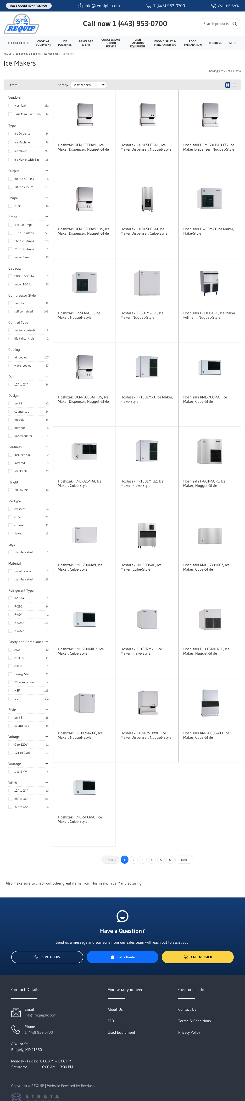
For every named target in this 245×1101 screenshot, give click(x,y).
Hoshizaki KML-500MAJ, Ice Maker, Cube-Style (80, 819)
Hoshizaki (20, 105)
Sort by (63, 85)
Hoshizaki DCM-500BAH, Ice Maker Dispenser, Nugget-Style (146, 147)
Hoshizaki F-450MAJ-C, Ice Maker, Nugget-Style (79, 315)
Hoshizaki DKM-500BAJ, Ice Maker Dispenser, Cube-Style (144, 231)
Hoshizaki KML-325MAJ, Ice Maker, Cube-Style (79, 483)
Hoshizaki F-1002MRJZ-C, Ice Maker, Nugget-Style (206, 651)
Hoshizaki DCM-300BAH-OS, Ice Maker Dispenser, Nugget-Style (83, 399)
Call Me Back (198, 957)
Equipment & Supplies (28, 53)
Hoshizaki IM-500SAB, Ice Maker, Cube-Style (141, 567)
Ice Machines (51, 53)
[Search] (220, 23)
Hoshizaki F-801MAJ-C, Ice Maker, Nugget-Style (204, 483)
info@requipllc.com (40, 1015)
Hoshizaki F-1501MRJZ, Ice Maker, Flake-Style (142, 483)
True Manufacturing (27, 114)
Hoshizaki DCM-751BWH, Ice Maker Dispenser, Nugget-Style (146, 735)
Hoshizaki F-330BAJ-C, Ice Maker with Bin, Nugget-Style (209, 315)
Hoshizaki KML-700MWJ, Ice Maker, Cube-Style (80, 567)
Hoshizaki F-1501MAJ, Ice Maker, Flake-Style (147, 399)
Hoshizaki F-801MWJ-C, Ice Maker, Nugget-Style (142, 315)
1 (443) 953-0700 (139, 23)
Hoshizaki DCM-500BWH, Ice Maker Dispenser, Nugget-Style (83, 147)
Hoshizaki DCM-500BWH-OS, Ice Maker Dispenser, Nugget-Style (84, 231)
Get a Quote (122, 957)
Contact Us (47, 957)
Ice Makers (68, 53)
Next (184, 860)
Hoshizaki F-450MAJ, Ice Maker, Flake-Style (208, 231)
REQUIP (8, 53)
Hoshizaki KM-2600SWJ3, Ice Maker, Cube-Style (206, 735)
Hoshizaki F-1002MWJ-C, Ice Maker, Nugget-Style (80, 735)
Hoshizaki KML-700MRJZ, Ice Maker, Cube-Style (81, 651)
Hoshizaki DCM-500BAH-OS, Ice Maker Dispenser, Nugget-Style (208, 147)
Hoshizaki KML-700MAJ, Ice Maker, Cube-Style (205, 399)
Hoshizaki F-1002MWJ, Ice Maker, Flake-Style (141, 651)
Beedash (88, 1085)
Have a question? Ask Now (28, 5)
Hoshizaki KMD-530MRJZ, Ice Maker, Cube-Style (206, 567)
